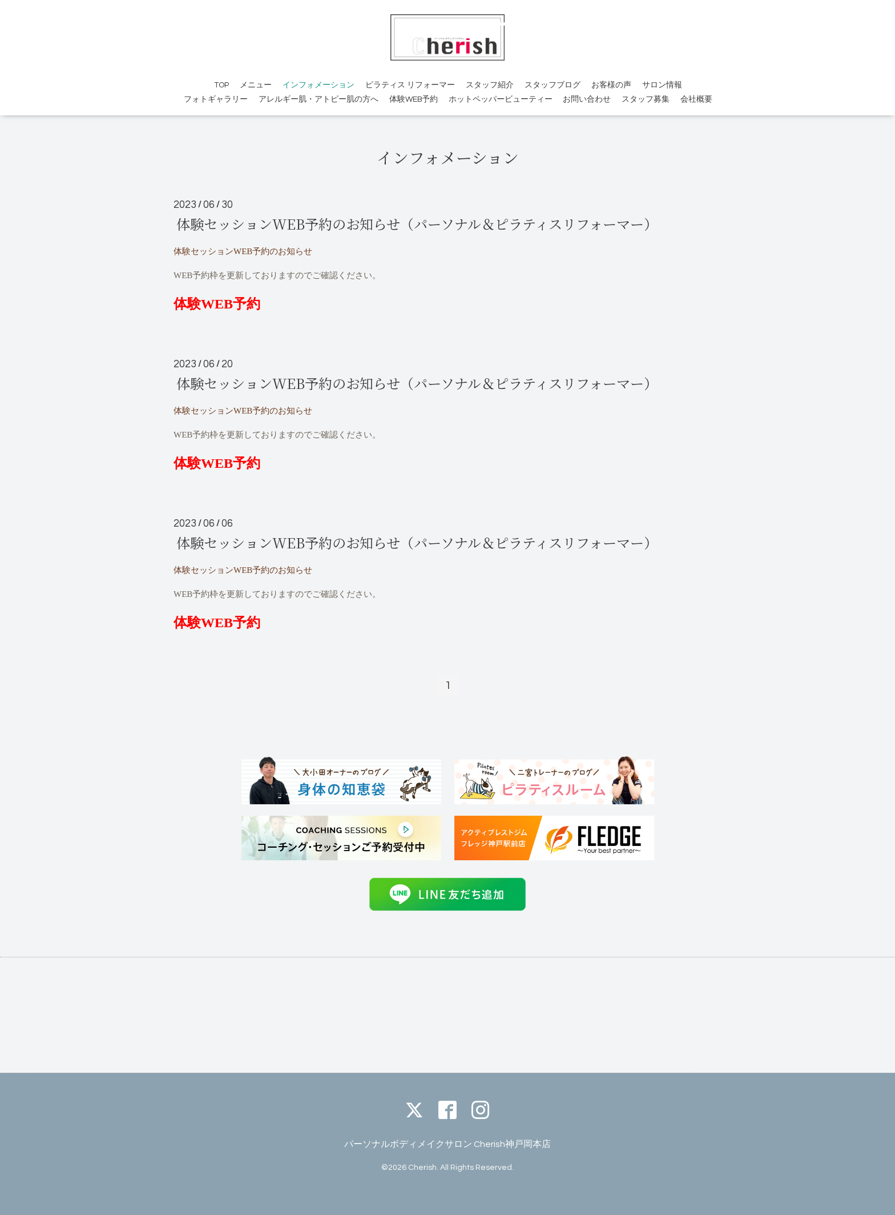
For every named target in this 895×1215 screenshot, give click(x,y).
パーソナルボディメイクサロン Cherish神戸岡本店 (447, 1144)
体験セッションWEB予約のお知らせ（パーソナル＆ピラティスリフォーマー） (417, 224)
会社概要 (696, 99)
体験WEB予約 (413, 99)
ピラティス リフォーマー (410, 85)
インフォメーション (318, 85)
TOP (221, 85)
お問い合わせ (587, 99)
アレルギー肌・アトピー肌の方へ (318, 99)
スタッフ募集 (646, 99)
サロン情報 (662, 85)
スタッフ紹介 (490, 85)
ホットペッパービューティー (501, 99)
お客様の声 (611, 85)
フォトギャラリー (216, 99)
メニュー (256, 85)
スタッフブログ (552, 85)
